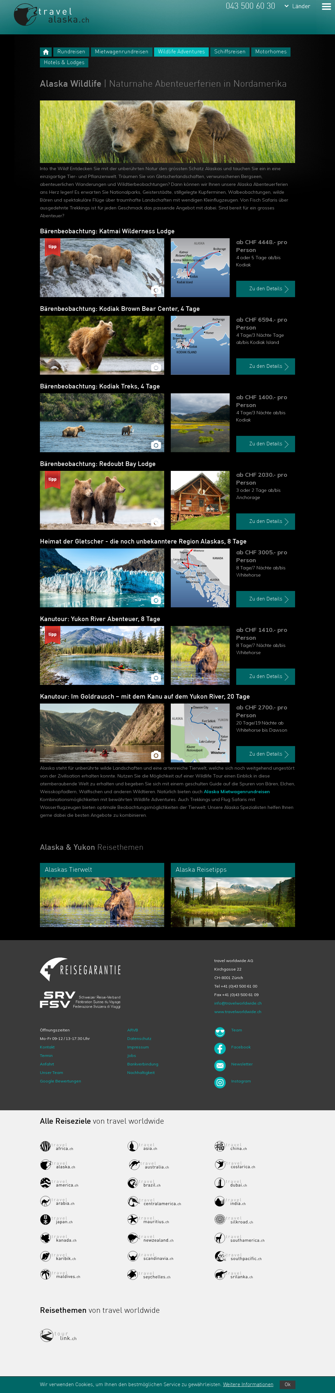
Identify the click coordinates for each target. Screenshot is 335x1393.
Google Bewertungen (60, 1081)
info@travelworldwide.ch (238, 1003)
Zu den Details (270, 289)
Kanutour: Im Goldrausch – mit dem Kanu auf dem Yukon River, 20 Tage (145, 697)
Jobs (131, 1055)
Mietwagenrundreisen (122, 52)
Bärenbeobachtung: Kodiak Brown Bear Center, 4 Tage (120, 309)
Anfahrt (47, 1064)
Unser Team (51, 1072)
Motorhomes (271, 52)
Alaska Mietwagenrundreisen (237, 792)
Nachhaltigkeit (141, 1072)
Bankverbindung (142, 1064)
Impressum (138, 1047)
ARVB (132, 1029)
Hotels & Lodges (64, 62)
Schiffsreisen (230, 52)
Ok (288, 1384)
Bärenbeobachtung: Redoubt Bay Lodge (98, 464)
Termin (46, 1055)
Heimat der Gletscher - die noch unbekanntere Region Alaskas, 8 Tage (143, 542)
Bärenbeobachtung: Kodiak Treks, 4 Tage (100, 387)
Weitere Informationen (248, 1384)
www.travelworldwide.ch (237, 1011)
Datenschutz (139, 1038)
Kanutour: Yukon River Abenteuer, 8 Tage (100, 619)
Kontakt (47, 1047)
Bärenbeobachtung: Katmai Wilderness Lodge (107, 231)
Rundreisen (71, 52)
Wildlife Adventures (181, 52)
